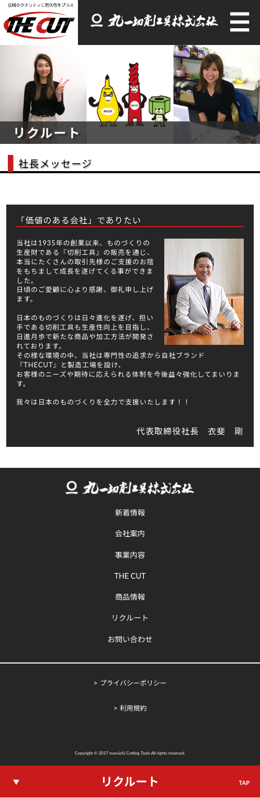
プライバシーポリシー (133, 683)
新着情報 (130, 512)
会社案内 (130, 533)
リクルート (130, 617)
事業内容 (130, 554)
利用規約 (133, 708)
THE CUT (129, 575)
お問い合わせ (129, 639)
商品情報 (130, 596)
